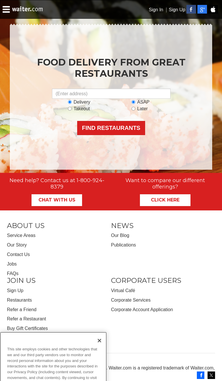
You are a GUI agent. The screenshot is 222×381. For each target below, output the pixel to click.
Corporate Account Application (142, 309)
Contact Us (18, 254)
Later (140, 108)
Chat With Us (56, 200)
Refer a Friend (21, 309)
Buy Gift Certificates (27, 328)
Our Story (17, 244)
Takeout (79, 108)
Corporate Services (131, 300)
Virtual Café (123, 290)
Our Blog (120, 235)
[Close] (99, 348)
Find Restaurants (111, 128)
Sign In (156, 9)
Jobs (12, 264)
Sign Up (177, 9)
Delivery (79, 102)
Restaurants (19, 300)
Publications (123, 244)
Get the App (19, 337)
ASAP (141, 102)
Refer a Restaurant (26, 318)
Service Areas (21, 235)
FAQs (12, 273)
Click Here (165, 200)
